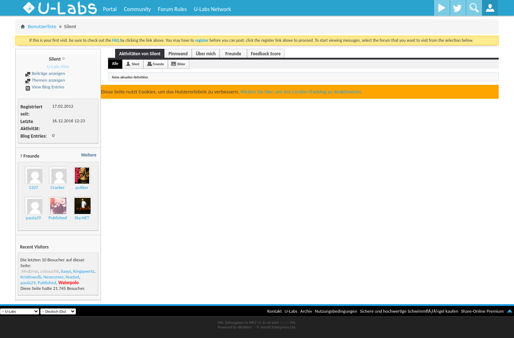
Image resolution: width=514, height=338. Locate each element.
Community (137, 9)
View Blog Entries (44, 86)
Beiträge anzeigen (45, 73)
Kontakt (274, 311)
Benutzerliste (42, 26)
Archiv (306, 311)
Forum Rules (172, 9)
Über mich (206, 53)
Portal (110, 9)
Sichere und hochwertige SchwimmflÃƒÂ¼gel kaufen (409, 311)
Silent (135, 64)
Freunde (233, 53)
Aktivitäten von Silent (139, 53)
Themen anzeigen (45, 80)
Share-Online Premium (482, 311)
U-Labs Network (212, 9)
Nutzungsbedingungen (336, 311)
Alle (115, 63)
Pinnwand (178, 53)
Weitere (88, 155)
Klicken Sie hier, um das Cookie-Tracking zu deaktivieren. (301, 91)
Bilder (181, 64)
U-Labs (291, 311)
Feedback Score (266, 53)
